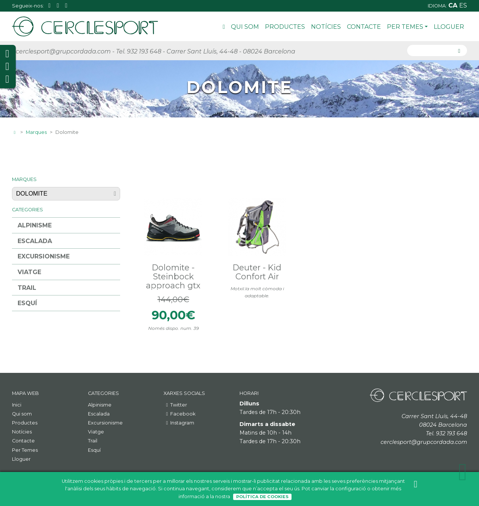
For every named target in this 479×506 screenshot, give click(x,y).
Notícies (326, 26)
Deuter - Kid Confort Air (257, 272)
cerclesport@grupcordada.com (63, 51)
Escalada (35, 241)
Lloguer (449, 26)
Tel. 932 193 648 (138, 51)
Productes (285, 26)
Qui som (245, 26)
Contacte (364, 26)
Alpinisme (35, 225)
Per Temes (407, 26)
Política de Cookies (262, 496)
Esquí (27, 303)
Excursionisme (44, 256)
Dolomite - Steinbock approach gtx (173, 276)
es (463, 5)
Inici (224, 28)
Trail (27, 287)
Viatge (29, 272)
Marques (36, 132)
